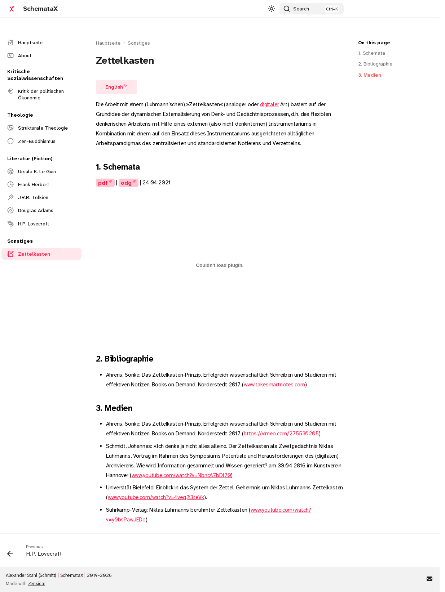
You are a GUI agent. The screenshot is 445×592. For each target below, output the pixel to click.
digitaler (269, 104)
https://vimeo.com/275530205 (281, 433)
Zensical (36, 583)
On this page (374, 42)
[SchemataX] (11, 8)
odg (126, 182)
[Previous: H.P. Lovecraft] (36, 552)
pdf (103, 182)
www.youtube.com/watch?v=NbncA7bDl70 (181, 475)
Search (301, 8)
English (114, 87)
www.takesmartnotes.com (274, 384)
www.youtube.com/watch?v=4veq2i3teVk (156, 497)
